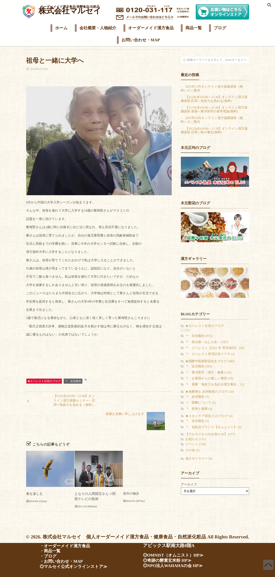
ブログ (220, 28)
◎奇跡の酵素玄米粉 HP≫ (169, 559)
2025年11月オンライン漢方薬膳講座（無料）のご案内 (212, 88)
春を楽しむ (34, 476)
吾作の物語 (131, 476)
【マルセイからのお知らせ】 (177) (210, 434)
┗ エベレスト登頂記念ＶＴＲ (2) (210, 354)
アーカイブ (189, 484)
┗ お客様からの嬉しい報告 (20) (209, 378)
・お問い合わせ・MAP (63, 561)
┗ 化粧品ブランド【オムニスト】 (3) (213, 427)
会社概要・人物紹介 (97, 28)
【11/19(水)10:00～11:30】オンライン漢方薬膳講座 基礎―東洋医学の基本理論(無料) (214, 109)
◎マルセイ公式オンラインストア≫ (77, 566)
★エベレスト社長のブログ (44, 381)
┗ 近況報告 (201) (198, 366)
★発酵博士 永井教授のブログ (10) (209, 392)
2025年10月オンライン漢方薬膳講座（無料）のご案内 (212, 120)
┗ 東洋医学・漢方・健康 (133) (208, 372)
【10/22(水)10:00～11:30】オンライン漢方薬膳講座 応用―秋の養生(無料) (214, 130)
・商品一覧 (51, 550)
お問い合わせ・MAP (140, 40)
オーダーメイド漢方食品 (151, 28)
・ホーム (49, 533)
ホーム (61, 28)
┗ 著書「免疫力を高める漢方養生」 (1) (214, 384)
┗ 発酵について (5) (200, 402)
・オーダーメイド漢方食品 (67, 544)
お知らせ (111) (195, 439)
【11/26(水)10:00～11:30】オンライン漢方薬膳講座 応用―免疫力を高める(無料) (214, 99)
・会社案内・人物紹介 (62, 539)
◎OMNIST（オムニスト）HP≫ (176, 553)
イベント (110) (195, 444)
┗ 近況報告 (73, 381)
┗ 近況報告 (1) (197, 397)
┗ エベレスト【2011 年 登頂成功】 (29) (214, 348)
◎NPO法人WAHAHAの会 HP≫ (176, 564)
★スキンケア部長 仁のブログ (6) (209, 416)
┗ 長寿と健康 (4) (198, 409)
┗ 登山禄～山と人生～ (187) (206, 342)
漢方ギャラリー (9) (198, 459)
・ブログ (49, 555)
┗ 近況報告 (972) (198, 336)
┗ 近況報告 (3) (197, 421)
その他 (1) (192, 450)
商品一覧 (193, 28)
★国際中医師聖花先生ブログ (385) (210, 361)
